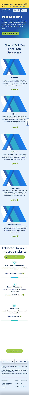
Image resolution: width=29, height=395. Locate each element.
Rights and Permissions (21, 380)
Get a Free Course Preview (17, 6)
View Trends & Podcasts (14, 273)
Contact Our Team (14, 351)
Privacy (3, 388)
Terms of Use (18, 383)
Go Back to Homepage (10, 33)
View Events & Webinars (14, 295)
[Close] (26, 4)
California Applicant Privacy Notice (7, 384)
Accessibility (5, 380)
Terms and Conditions (20, 386)
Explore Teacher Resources (14, 257)
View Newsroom (14, 316)
